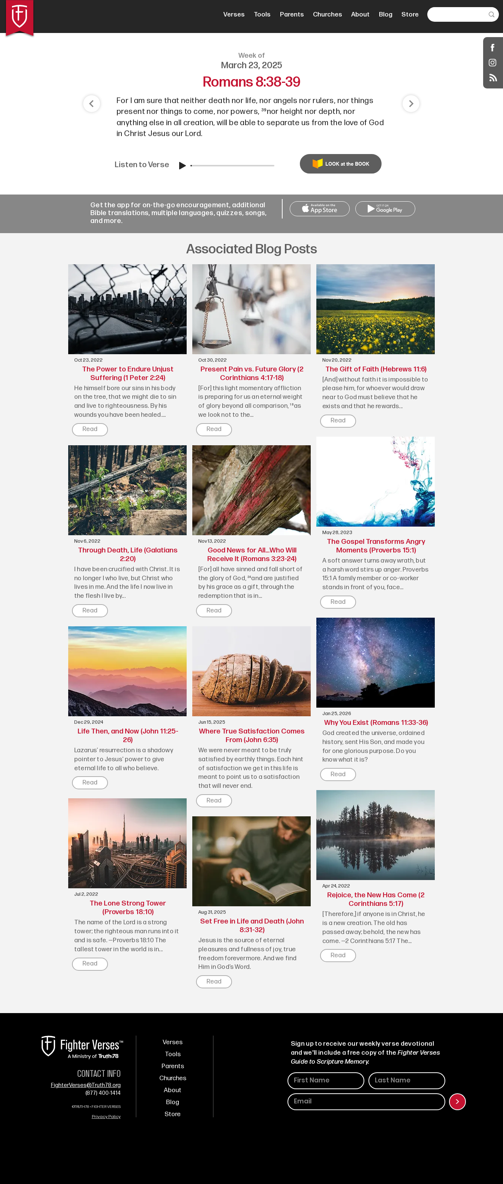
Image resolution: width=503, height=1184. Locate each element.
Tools (173, 1054)
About (172, 1090)
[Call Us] (320, 208)
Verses (173, 1042)
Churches (172, 1078)
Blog (172, 1102)
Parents (173, 1066)
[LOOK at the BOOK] (341, 164)
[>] (457, 1101)
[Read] (90, 429)
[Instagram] (492, 62)
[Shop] (492, 47)
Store (173, 1114)
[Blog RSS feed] (493, 78)
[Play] (182, 165)
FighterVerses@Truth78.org (86, 1085)
